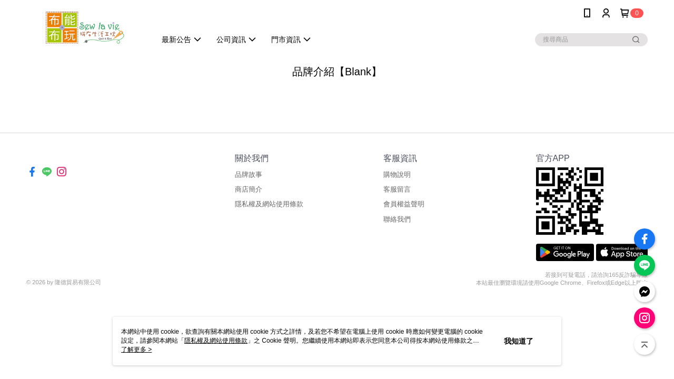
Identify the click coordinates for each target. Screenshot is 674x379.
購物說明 (397, 174)
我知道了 (518, 341)
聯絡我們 (397, 219)
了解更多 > (136, 349)
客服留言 (397, 189)
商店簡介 (248, 189)
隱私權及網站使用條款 (269, 204)
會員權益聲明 (403, 204)
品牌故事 (248, 174)
